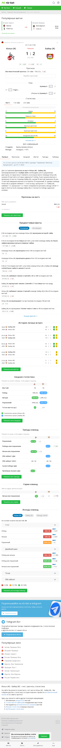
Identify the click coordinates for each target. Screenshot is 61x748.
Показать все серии (11, 502)
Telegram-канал (8, 729)
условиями (32, 738)
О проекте (4, 725)
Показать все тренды (11, 477)
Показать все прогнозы (12, 215)
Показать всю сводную (12, 420)
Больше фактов (30, 316)
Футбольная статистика (15, 709)
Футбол (4, 12)
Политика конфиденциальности (12, 721)
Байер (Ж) (50, 48)
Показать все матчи (11, 369)
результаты (20, 700)
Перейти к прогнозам (30, 76)
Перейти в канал (9, 613)
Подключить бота (12, 634)
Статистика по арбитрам (15, 702)
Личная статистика (13, 707)
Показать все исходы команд (14, 590)
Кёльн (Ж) (11, 48)
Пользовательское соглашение (11, 723)
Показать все (31, 140)
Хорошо (44, 736)
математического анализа (26, 705)
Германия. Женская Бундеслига (16, 12)
